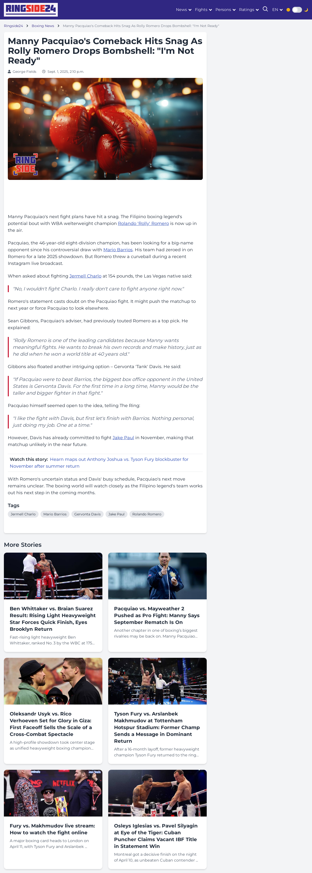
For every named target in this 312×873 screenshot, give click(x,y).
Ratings (246, 9)
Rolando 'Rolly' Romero (143, 223)
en (275, 9)
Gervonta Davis (52, 386)
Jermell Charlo (85, 276)
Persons (223, 9)
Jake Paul (123, 437)
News (181, 9)
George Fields (24, 71)
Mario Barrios (118, 249)
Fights (201, 9)
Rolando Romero (146, 514)
